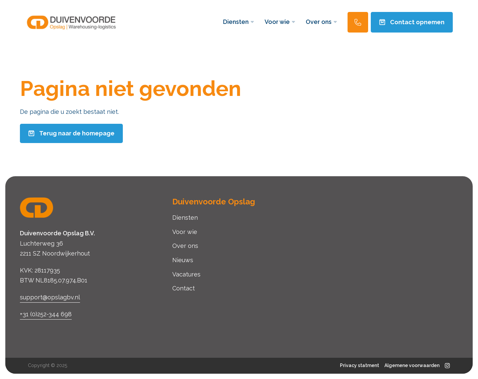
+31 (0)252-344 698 (46, 314)
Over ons (321, 21)
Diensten (238, 21)
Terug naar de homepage (71, 133)
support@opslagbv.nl (50, 297)
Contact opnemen (411, 22)
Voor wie (280, 21)
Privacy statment (359, 365)
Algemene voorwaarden (411, 365)
